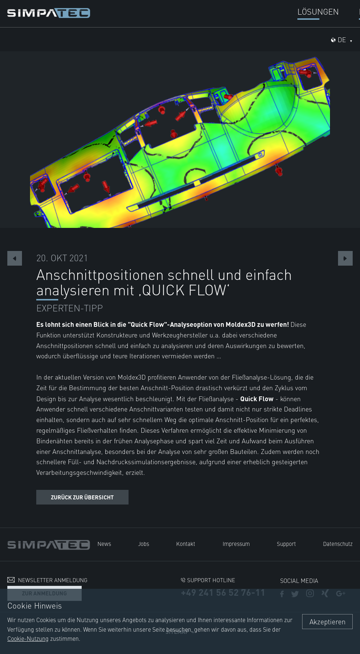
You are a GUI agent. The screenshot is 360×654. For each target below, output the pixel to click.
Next (345, 258)
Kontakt (185, 543)
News (104, 543)
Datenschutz (338, 543)
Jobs (143, 543)
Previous (14, 258)
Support (286, 543)
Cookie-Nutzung (28, 638)
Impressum (236, 543)
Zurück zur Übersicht (82, 497)
